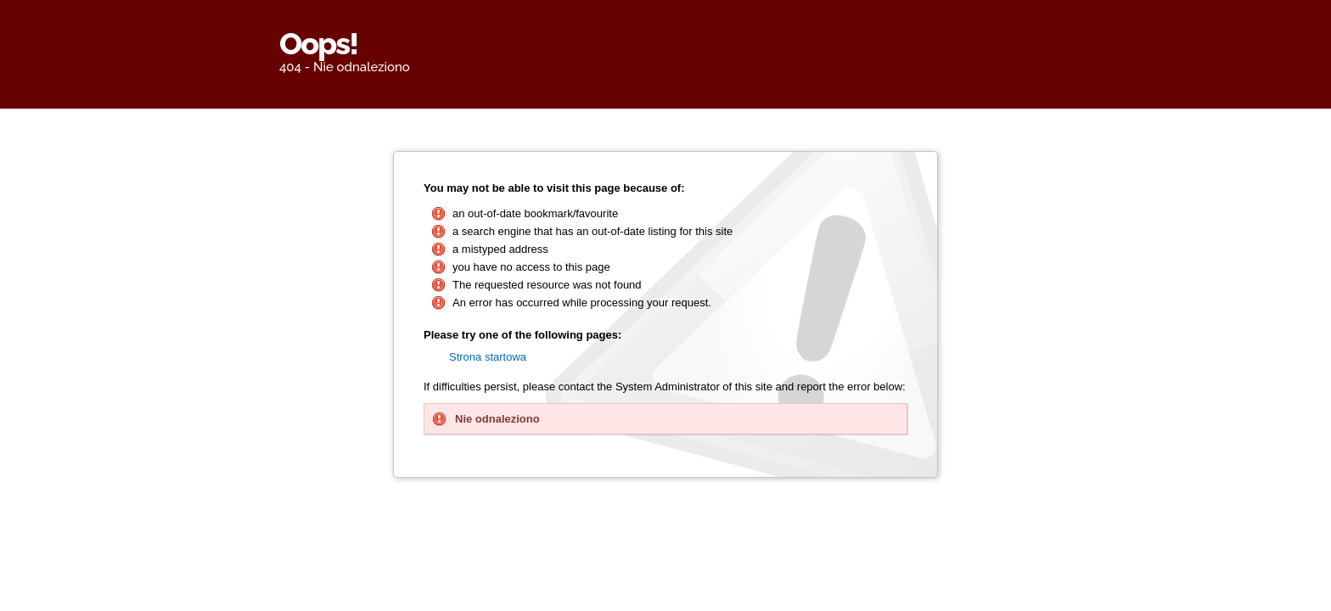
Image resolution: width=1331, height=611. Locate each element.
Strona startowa (487, 356)
